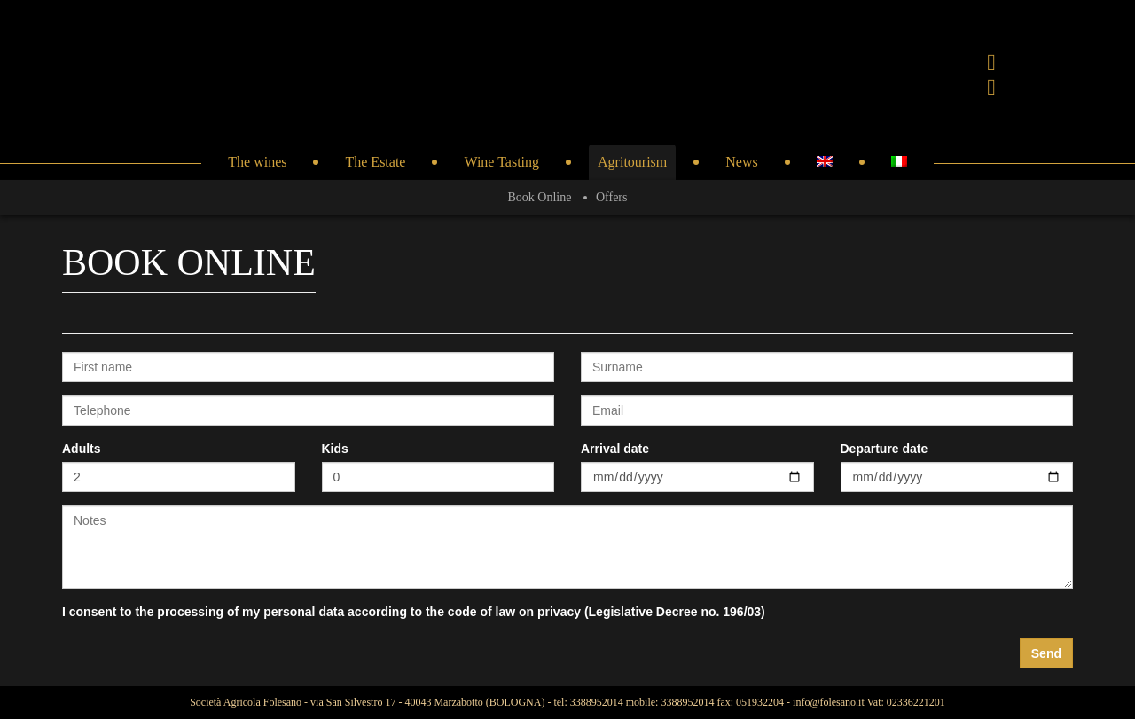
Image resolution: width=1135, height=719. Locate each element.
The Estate (375, 161)
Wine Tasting (501, 161)
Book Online (540, 197)
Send (1046, 653)
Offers (612, 197)
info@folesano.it (829, 702)
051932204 (760, 702)
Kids (335, 449)
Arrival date (615, 449)
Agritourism (632, 161)
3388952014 (596, 702)
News (741, 161)
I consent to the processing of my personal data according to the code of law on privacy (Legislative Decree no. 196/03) (413, 612)
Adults (81, 449)
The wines (257, 161)
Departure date (884, 449)
